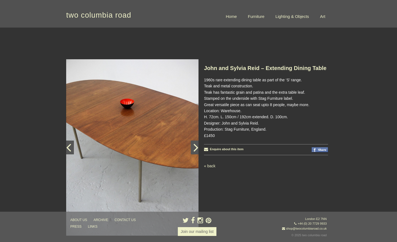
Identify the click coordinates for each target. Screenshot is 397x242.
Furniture (256, 16)
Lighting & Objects (292, 16)
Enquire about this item (223, 149)
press (76, 226)
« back (209, 166)
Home (231, 16)
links (93, 226)
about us (78, 220)
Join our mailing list (197, 231)
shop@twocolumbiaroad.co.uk (306, 228)
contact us (125, 220)
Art (322, 16)
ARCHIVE (100, 220)
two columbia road (98, 15)
